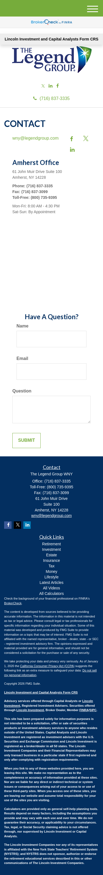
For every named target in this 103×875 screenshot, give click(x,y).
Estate (51, 555)
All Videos (51, 588)
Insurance (51, 560)
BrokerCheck (13, 603)
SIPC (93, 710)
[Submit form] (26, 440)
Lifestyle (51, 577)
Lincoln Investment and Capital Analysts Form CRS (51, 39)
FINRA (84, 710)
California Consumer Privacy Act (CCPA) (47, 666)
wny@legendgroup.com (35, 138)
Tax (52, 566)
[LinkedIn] (50, 86)
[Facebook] (57, 86)
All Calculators (51, 593)
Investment (51, 549)
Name (22, 326)
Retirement (51, 544)
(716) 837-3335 (51, 98)
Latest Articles (51, 582)
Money (51, 571)
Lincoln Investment (30, 710)
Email (22, 358)
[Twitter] (43, 86)
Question (21, 391)
